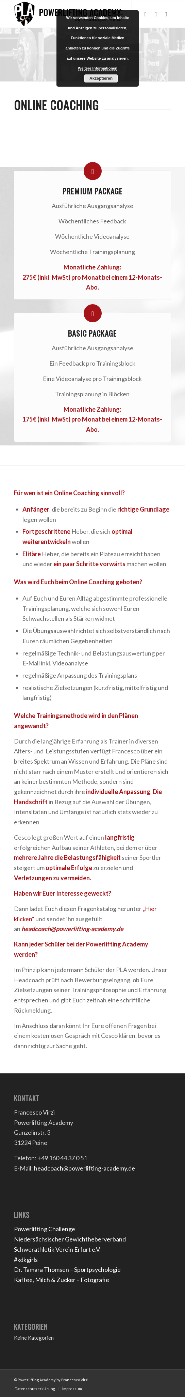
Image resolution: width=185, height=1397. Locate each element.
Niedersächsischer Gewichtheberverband (70, 1239)
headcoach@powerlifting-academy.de (72, 928)
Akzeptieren (101, 78)
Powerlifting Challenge (44, 1229)
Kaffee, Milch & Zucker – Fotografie (61, 1279)
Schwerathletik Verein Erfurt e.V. (57, 1249)
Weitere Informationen (97, 68)
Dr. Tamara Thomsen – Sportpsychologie (67, 1269)
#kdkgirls (26, 1259)
